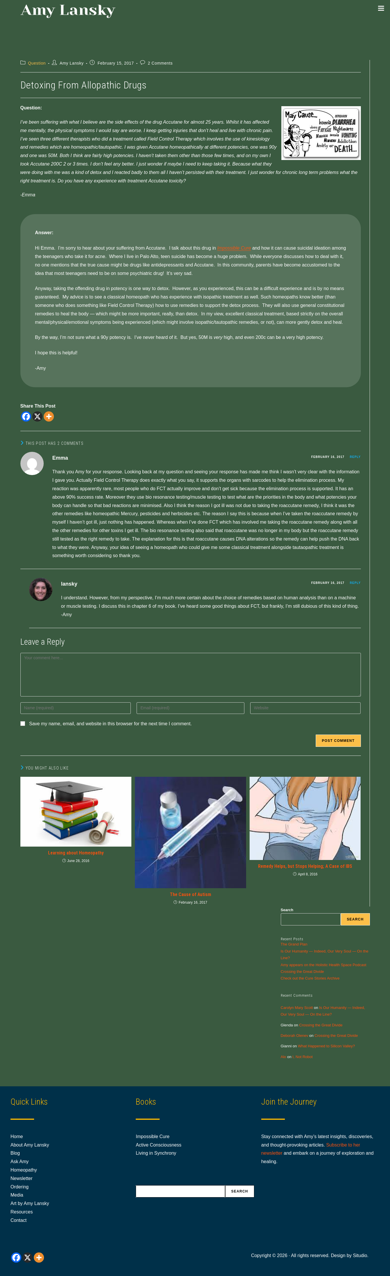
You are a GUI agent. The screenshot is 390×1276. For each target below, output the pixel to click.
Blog (15, 1153)
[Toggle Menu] (381, 8)
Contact (18, 1220)
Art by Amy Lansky (29, 1203)
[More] (49, 416)
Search (287, 910)
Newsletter (21, 1178)
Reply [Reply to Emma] (355, 456)
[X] (37, 416)
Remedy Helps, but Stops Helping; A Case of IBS (305, 866)
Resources (21, 1211)
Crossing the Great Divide (302, 971)
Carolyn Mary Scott (297, 1007)
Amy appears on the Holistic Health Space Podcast (323, 965)
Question (37, 63)
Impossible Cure (234, 248)
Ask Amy (19, 1161)
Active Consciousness (158, 1144)
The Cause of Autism (190, 894)
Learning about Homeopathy (76, 853)
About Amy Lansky (29, 1144)
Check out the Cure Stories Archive (310, 978)
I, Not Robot (302, 1057)
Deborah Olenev (294, 1035)
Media (16, 1195)
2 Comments (160, 63)
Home (16, 1136)
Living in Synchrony (156, 1153)
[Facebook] (26, 416)
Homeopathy (23, 1169)
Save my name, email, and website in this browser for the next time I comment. (110, 723)
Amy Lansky (72, 63)
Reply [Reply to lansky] (355, 582)
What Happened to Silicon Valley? (326, 1046)
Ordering (19, 1186)
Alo (283, 1057)
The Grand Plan (294, 944)
